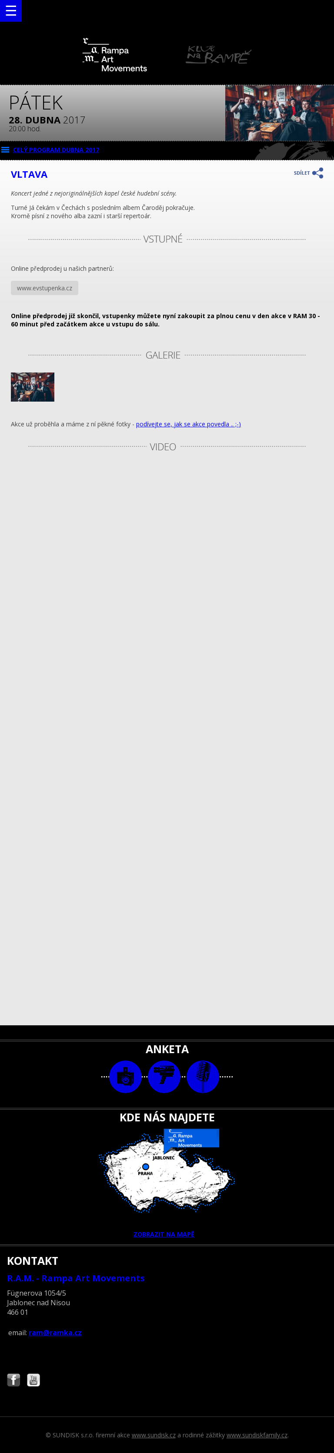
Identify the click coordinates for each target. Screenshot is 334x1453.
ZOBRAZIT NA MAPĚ (167, 1183)
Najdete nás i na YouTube (33, 1381)
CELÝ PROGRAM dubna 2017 (56, 150)
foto (125, 1077)
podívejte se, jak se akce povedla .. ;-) (188, 424)
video (164, 1077)
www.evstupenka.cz (44, 288)
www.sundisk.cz (154, 1435)
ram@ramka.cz (55, 1332)
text (203, 1077)
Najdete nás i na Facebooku (13, 1381)
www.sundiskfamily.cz (257, 1435)
